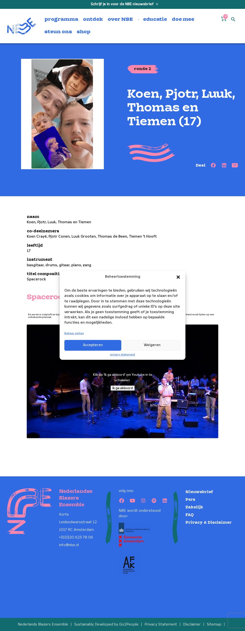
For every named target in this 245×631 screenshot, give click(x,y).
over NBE (120, 19)
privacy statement (122, 354)
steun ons (58, 32)
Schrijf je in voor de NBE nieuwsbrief (123, 4)
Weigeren (152, 345)
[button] (178, 277)
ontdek (93, 19)
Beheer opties (74, 333)
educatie (155, 19)
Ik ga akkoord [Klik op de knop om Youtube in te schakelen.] (122, 388)
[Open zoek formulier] (233, 19)
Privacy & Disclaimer (208, 522)
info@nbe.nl (69, 545)
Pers (190, 499)
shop (83, 32)
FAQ (189, 515)
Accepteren (93, 345)
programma (61, 19)
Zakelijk (194, 507)
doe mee (183, 19)
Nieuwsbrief (199, 492)
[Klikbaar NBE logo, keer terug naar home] (21, 26)
